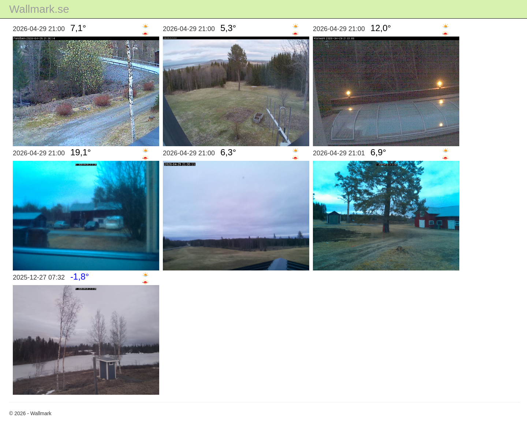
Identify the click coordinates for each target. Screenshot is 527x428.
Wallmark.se (39, 9)
